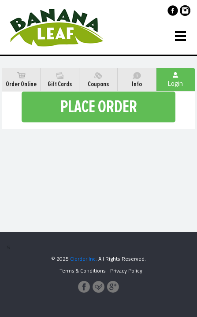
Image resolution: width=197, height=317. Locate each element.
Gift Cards (60, 80)
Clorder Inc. (83, 259)
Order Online (21, 80)
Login (175, 81)
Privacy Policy (126, 270)
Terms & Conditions (82, 270)
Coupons (98, 80)
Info (137, 80)
